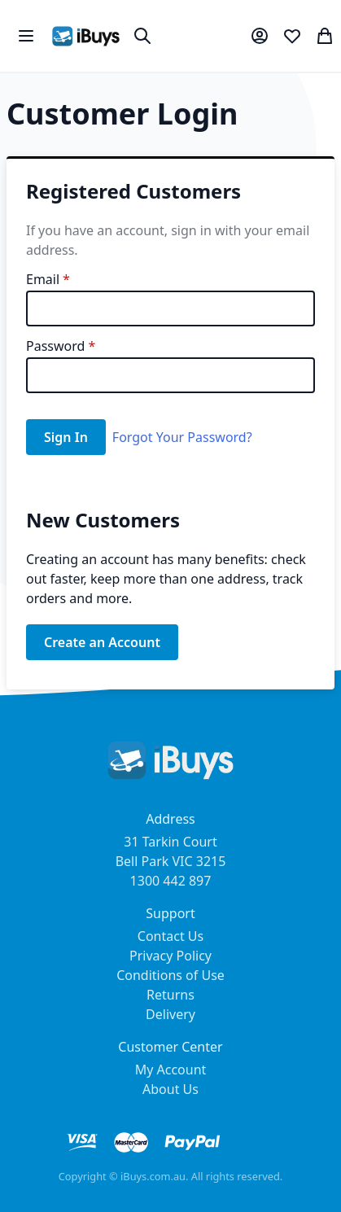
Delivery (170, 1014)
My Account (171, 1070)
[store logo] (86, 36)
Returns (170, 995)
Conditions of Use (170, 975)
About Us (170, 1089)
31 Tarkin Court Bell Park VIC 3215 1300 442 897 (171, 861)
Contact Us (170, 936)
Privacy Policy (170, 956)
